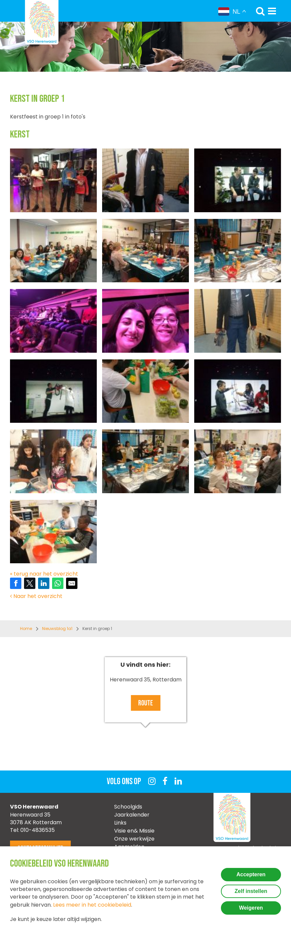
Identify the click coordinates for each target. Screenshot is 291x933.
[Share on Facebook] (15, 583)
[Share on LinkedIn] (43, 583)
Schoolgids (128, 807)
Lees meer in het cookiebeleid (92, 905)
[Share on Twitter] (29, 583)
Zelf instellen (251, 891)
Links (120, 823)
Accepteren (250, 874)
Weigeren (251, 908)
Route (145, 703)
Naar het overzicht (36, 596)
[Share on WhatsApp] (57, 583)
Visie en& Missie (134, 831)
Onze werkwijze (134, 839)
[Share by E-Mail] (71, 583)
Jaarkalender (132, 815)
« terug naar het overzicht (44, 574)
